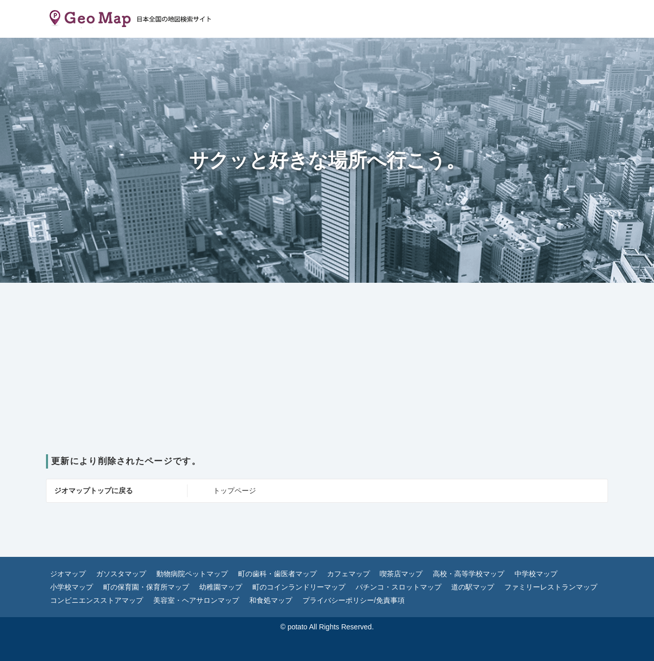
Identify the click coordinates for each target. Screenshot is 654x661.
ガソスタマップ (121, 574)
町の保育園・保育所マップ (146, 587)
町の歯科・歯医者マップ (277, 574)
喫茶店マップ (401, 574)
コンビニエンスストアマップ (96, 600)
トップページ (234, 490)
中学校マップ (536, 574)
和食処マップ (270, 600)
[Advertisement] (327, 377)
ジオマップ (68, 574)
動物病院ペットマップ (192, 574)
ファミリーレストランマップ (550, 587)
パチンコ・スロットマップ (398, 587)
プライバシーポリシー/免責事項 (353, 600)
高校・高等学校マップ (468, 574)
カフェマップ (348, 574)
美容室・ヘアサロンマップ (196, 600)
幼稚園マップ (220, 587)
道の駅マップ (472, 587)
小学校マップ (71, 587)
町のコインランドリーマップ (298, 587)
